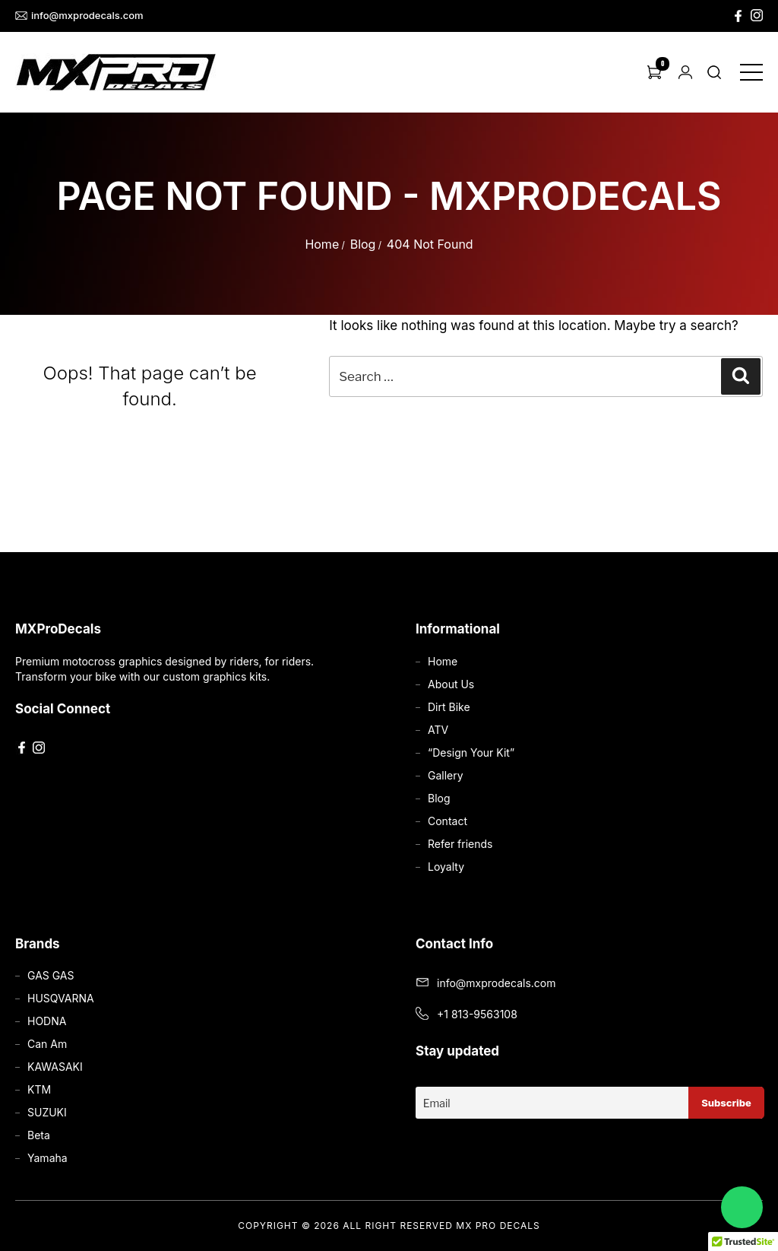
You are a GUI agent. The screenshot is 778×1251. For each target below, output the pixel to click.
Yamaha (47, 1157)
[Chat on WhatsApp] (742, 1207)
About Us (451, 684)
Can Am (47, 1043)
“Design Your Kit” (471, 752)
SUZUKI (47, 1112)
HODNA (46, 1020)
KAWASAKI (55, 1066)
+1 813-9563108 (477, 1014)
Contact (447, 820)
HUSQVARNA (60, 998)
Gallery (445, 775)
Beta (38, 1135)
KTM (39, 1089)
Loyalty (446, 866)
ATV (438, 729)
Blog (363, 244)
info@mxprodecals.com (79, 15)
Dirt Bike (449, 706)
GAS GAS (50, 975)
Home (322, 244)
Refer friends (460, 843)
